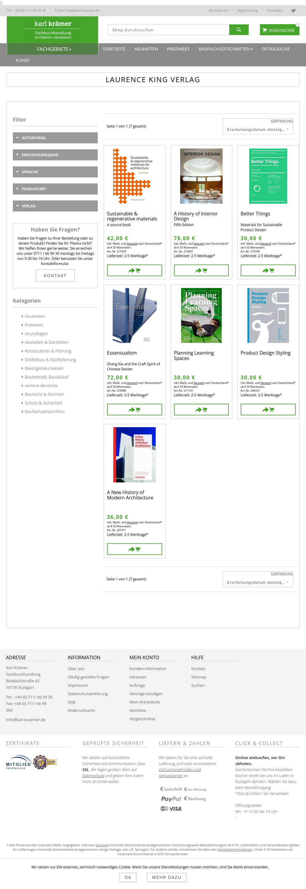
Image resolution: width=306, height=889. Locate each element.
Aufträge (137, 685)
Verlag (29, 206)
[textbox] (167, 29)
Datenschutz (93, 775)
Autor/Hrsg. (34, 137)
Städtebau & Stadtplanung (50, 359)
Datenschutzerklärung (88, 693)
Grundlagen (36, 333)
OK (131, 878)
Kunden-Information (147, 668)
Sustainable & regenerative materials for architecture (132, 216)
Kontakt (55, 275)
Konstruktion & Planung (48, 351)
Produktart (34, 188)
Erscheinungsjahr (40, 154)
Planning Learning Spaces (194, 355)
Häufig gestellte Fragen (88, 677)
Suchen (198, 685)
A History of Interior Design (196, 216)
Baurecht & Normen (44, 394)
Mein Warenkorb (144, 702)
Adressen (137, 677)
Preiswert (34, 325)
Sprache (30, 171)
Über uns (76, 668)
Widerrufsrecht (81, 710)
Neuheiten (35, 316)
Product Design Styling (265, 353)
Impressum (78, 685)
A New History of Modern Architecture (130, 495)
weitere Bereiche (41, 385)
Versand (132, 244)
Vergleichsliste (142, 718)
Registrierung (247, 10)
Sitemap (198, 677)
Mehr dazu (163, 878)
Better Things (255, 214)
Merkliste (137, 710)
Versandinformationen (235, 849)
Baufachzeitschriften (45, 411)
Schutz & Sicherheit (43, 403)
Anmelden (275, 10)
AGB (72, 702)
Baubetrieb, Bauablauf (46, 377)
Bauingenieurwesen (44, 368)
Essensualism (122, 353)
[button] (52, 49)
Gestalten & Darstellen (47, 342)
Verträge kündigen (146, 693)
